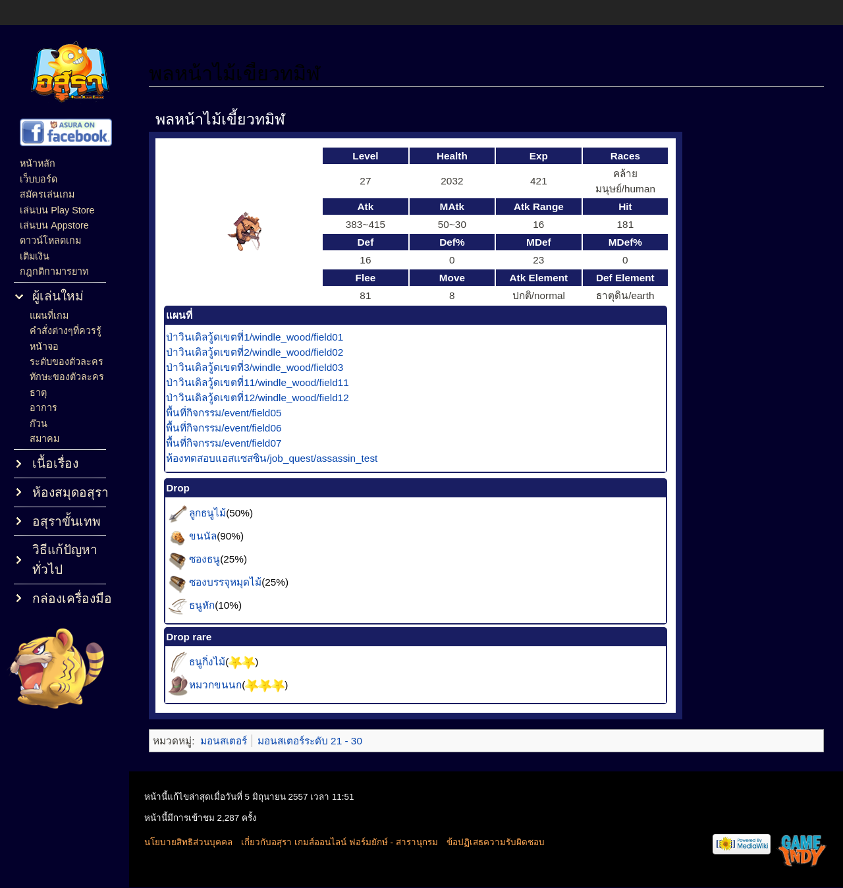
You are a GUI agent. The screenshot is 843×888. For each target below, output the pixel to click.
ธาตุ (38, 392)
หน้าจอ (44, 346)
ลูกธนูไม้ (216, 512)
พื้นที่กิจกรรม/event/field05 (232, 412)
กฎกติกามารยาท (54, 271)
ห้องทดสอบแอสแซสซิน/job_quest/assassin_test (281, 458)
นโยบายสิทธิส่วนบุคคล (199, 842)
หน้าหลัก (37, 163)
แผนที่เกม (49, 315)
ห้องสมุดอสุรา (70, 492)
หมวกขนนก (224, 684)
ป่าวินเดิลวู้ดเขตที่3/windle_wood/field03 (263, 367)
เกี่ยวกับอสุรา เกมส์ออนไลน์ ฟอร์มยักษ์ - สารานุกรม (350, 842)
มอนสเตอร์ (232, 740)
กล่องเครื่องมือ (72, 598)
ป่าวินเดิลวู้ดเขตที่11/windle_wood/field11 (266, 382)
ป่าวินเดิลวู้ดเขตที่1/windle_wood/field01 (263, 337)
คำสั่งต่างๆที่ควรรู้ (65, 330)
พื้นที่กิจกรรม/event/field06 (232, 427)
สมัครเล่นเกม (47, 194)
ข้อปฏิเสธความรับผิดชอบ (506, 842)
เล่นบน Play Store (57, 210)
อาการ (43, 407)
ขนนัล (212, 535)
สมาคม (44, 438)
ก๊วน (38, 423)
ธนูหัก (211, 604)
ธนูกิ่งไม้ (216, 661)
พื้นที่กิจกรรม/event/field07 (232, 443)
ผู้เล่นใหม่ (58, 296)
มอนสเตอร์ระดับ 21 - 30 (319, 740)
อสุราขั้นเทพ (66, 521)
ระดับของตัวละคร (66, 361)
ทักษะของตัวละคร (67, 377)
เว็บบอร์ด (38, 179)
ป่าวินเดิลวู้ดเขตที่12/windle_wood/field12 (266, 397)
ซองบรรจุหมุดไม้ (234, 581)
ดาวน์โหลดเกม (50, 240)
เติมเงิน (34, 256)
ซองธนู (213, 558)
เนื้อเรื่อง (55, 463)
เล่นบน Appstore (54, 225)
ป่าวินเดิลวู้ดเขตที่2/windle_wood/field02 (263, 352)
